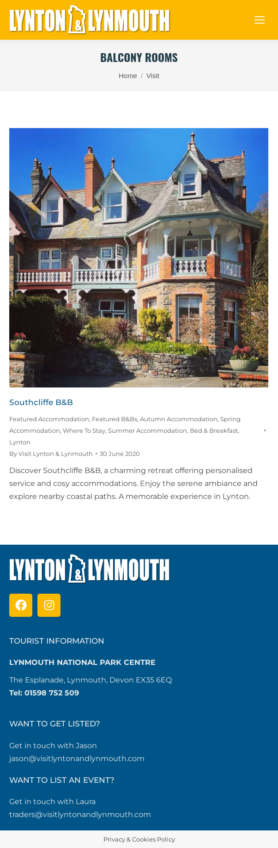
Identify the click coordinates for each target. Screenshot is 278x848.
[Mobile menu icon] (259, 20)
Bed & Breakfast (214, 430)
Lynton (19, 442)
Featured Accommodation (49, 419)
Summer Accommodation (147, 430)
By (51, 453)
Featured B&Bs (114, 419)
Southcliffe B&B (41, 402)
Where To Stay (84, 430)
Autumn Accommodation (179, 419)
